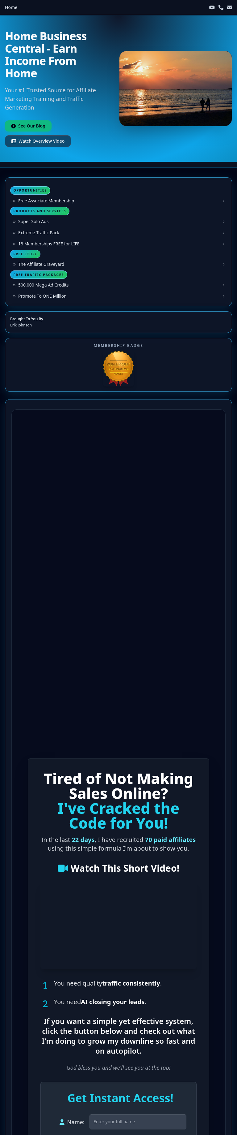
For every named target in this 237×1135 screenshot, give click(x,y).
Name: (72, 1122)
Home (11, 7)
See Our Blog (28, 126)
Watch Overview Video (37, 141)
